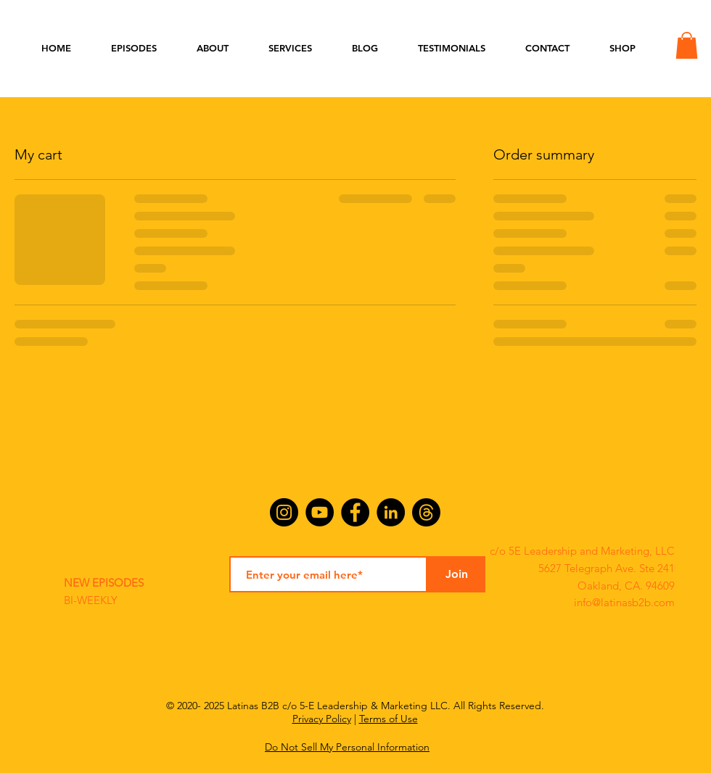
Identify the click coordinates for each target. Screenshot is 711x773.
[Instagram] (284, 512)
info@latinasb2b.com (624, 602)
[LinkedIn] (391, 512)
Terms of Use (388, 718)
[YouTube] (319, 512)
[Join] (456, 574)
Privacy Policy (321, 718)
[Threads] (426, 512)
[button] (686, 45)
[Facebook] (355, 512)
